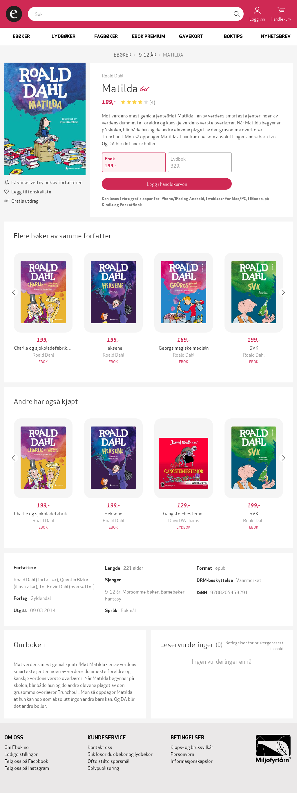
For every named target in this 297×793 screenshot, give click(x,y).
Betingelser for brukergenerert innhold (254, 645)
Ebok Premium (148, 36)
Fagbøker (106, 36)
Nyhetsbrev (276, 36)
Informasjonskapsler (192, 760)
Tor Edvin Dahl (53, 586)
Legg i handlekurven (167, 183)
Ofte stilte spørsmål (108, 760)
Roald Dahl (112, 75)
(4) (152, 102)
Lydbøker (63, 36)
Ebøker (21, 36)
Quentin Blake (74, 579)
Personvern (182, 753)
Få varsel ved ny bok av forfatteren (43, 182)
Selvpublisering (103, 767)
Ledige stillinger (21, 753)
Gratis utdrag (21, 200)
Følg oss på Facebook (26, 760)
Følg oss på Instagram (26, 767)
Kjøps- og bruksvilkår (192, 746)
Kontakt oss (100, 746)
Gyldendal (40, 597)
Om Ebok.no (16, 746)
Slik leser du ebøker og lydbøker (120, 753)
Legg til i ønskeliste (27, 191)
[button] (16, 309)
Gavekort (191, 36)
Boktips (233, 36)
